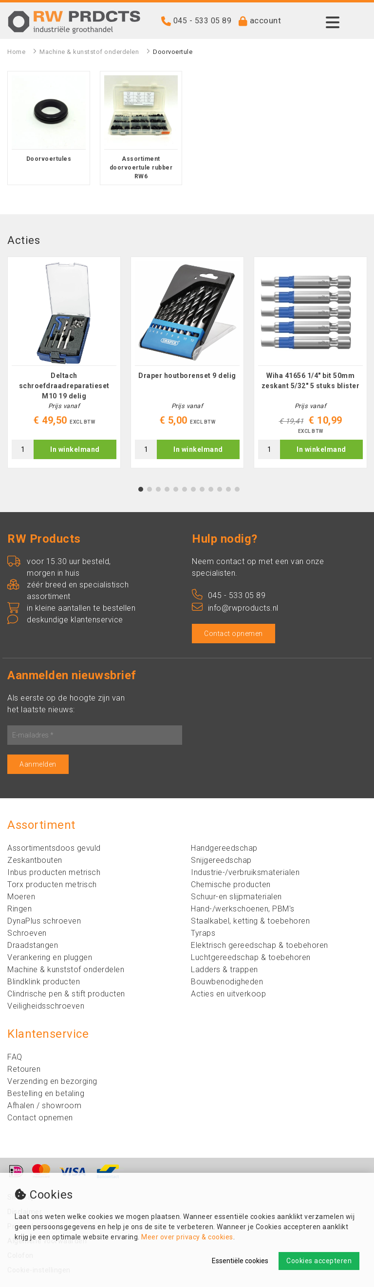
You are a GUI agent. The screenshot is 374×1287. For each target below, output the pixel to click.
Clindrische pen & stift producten (66, 993)
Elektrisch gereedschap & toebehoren (259, 945)
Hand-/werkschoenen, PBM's (243, 908)
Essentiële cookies (240, 1261)
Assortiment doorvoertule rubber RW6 (141, 167)
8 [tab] (202, 489)
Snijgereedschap (221, 860)
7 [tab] (193, 489)
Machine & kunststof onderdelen (89, 51)
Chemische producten (231, 884)
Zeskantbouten (34, 860)
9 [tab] (211, 489)
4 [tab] (167, 489)
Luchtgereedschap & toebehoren (251, 957)
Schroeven (27, 933)
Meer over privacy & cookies (187, 1237)
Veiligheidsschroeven (45, 1006)
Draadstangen (32, 945)
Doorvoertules (49, 158)
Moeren (21, 896)
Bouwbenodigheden (227, 981)
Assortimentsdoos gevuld (54, 848)
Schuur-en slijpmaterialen (236, 896)
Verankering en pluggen (49, 957)
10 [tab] (219, 489)
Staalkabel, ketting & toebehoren (250, 921)
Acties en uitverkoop (228, 993)
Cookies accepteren (319, 1261)
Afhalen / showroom (44, 1105)
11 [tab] (228, 489)
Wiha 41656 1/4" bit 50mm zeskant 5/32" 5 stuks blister (311, 381)
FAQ (14, 1057)
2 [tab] (150, 489)
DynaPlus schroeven (44, 921)
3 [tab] (158, 489)
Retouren (23, 1069)
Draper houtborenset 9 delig (187, 375)
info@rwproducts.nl (235, 608)
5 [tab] (176, 489)
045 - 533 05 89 (202, 20)
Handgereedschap (224, 848)
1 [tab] (141, 489)
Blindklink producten (43, 981)
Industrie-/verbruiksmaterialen (245, 872)
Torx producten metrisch (52, 884)
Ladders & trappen (224, 969)
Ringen (19, 908)
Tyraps (203, 933)
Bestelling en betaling (45, 1093)
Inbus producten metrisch (53, 872)
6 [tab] (185, 489)
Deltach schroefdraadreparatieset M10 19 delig (64, 386)
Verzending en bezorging (52, 1081)
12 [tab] (237, 489)
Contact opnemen (233, 633)
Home (16, 51)
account (265, 20)
